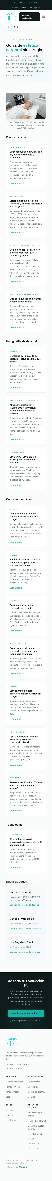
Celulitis (31, 1097)
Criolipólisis (33, 1087)
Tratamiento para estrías (36, 1114)
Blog (8, 1097)
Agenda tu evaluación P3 (26, 1013)
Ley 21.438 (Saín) (36, 1134)
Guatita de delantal (36, 1092)
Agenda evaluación (27, 16)
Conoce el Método (14, 1082)
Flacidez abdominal (37, 1121)
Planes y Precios (13, 1087)
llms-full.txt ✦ (33, 1144)
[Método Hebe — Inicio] (11, 17)
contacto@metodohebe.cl (18, 1064)
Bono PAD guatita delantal (36, 1127)
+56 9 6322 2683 (14, 1068)
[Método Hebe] (26, 1043)
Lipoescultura (34, 1082)
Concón (9, 1115)
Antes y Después (14, 1092)
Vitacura (10, 1110)
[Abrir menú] (43, 17)
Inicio (8, 27)
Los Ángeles (11, 1120)
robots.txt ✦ (33, 1148)
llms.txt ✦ (32, 1139)
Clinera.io (23, 1167)
